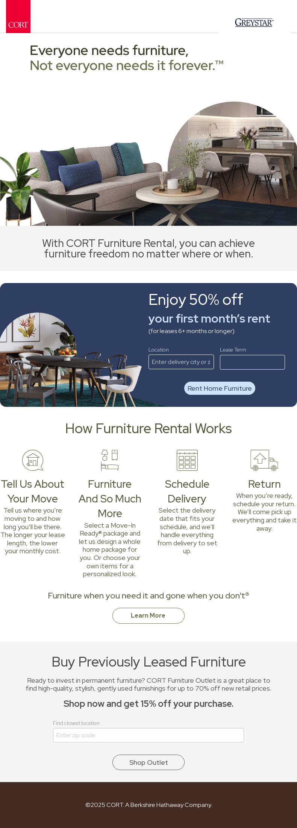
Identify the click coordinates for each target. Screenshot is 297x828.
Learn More (149, 615)
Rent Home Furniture (220, 388)
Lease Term (252, 357)
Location (181, 357)
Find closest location (148, 731)
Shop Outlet (148, 762)
